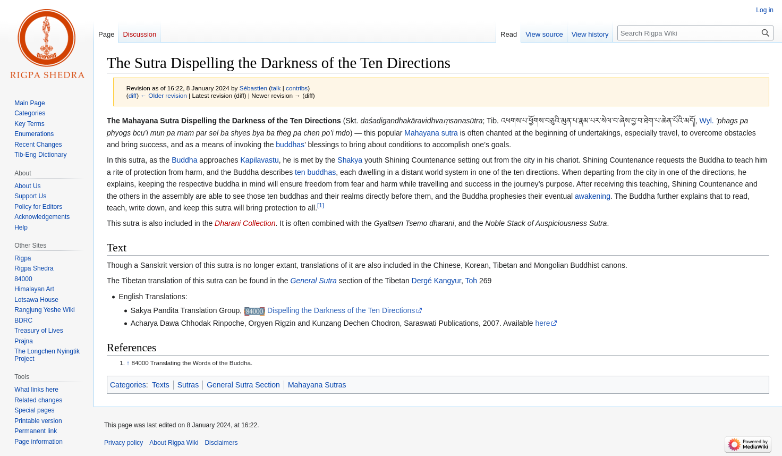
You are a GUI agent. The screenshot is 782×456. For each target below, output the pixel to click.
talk (275, 88)
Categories (128, 385)
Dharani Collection (245, 223)
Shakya (349, 160)
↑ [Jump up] (128, 362)
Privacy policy (123, 442)
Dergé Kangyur (436, 280)
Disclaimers (221, 442)
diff (133, 95)
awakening (592, 196)
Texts (160, 385)
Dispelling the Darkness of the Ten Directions (341, 310)
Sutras (188, 385)
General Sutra (314, 280)
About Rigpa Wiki (173, 442)
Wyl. (707, 120)
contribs (297, 88)
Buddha (184, 160)
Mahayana (421, 133)
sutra (449, 133)
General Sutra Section (243, 385)
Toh (471, 280)
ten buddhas (315, 172)
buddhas (290, 144)
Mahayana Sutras (317, 385)
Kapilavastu (259, 160)
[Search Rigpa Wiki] (695, 33)
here (542, 323)
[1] (320, 204)
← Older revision (163, 95)
